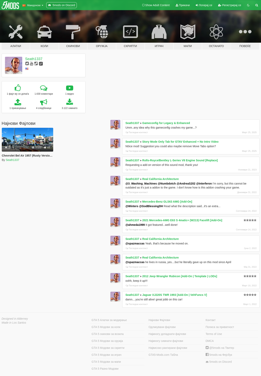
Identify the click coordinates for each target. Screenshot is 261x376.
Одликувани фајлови (162, 327)
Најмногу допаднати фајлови (167, 334)
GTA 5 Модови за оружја (107, 340)
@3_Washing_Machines (141, 183)
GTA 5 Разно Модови (104, 368)
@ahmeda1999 (135, 224)
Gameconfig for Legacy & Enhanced (166, 123)
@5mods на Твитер (220, 348)
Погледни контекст (137, 132)
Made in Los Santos (14, 322)
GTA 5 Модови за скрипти (107, 347)
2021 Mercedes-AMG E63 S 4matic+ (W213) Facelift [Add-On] (182, 220)
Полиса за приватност (220, 327)
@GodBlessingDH (151, 206)
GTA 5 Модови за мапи (106, 361)
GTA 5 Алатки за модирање (109, 320)
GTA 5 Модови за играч (106, 354)
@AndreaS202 (186, 183)
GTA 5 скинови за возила (107, 334)
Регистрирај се (229, 5)
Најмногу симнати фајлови (166, 340)
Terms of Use (214, 334)
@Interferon (204, 183)
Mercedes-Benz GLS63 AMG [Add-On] (167, 201)
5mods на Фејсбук (219, 355)
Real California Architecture (160, 179)
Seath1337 (33, 59)
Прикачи (183, 5)
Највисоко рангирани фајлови (168, 347)
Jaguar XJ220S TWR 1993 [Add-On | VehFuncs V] (174, 294)
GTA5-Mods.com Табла (163, 354)
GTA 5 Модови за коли (105, 327)
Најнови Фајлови (159, 320)
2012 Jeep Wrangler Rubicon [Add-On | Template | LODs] (179, 276)
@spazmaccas (134, 243)
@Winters (131, 206)
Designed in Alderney (15, 318)
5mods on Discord (219, 361)
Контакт (211, 320)
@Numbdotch (167, 183)
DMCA (210, 340)
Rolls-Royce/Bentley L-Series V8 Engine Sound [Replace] (180, 160)
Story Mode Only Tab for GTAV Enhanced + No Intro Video (180, 141)
